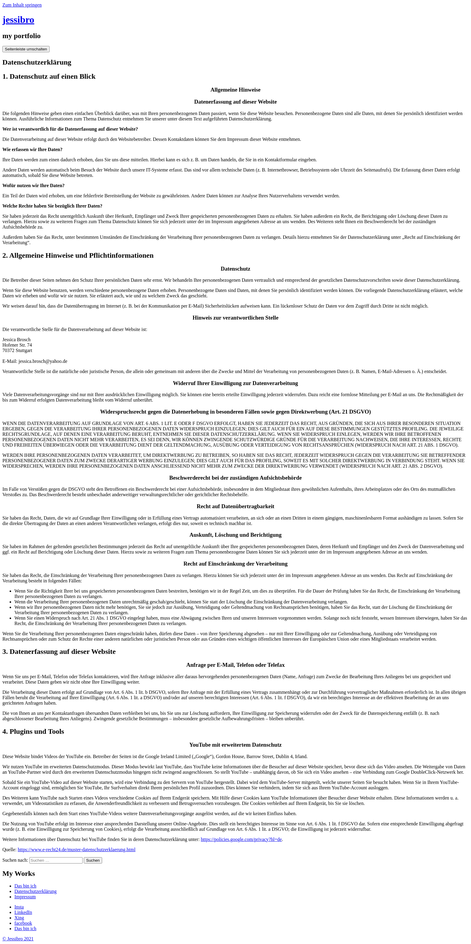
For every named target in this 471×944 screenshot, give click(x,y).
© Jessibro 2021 (18, 938)
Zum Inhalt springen (22, 5)
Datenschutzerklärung (35, 891)
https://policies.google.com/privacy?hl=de (241, 839)
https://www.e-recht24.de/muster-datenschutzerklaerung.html (76, 849)
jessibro (18, 19)
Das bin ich (25, 885)
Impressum (25, 896)
